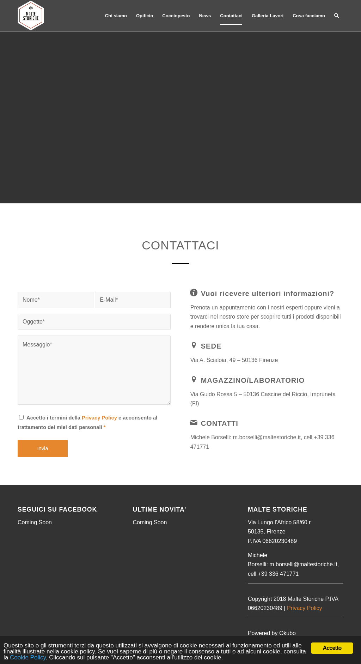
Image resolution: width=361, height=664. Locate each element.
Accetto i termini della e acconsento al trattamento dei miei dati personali (87, 422)
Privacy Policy (99, 418)
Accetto (332, 648)
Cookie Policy (28, 657)
